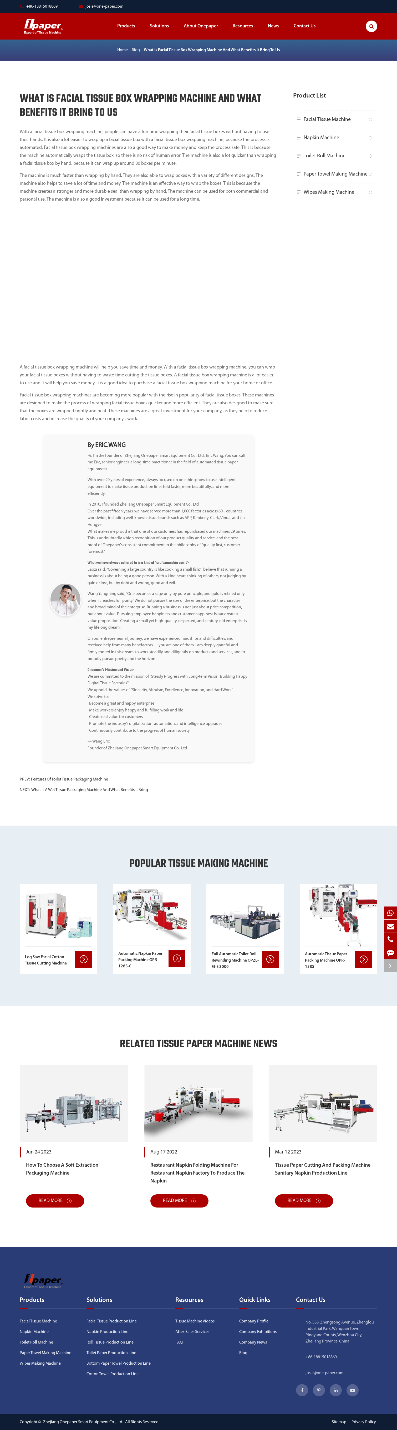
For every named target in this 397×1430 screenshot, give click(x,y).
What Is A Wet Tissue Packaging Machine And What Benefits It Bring (89, 790)
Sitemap (339, 1422)
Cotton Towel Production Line (112, 1374)
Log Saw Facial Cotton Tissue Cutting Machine (46, 960)
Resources (243, 32)
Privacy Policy (364, 1422)
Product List (309, 96)
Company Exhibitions (258, 1332)
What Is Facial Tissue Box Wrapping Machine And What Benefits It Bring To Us (212, 50)
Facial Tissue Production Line (111, 1321)
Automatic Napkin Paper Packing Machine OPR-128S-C (140, 960)
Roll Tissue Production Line (110, 1342)
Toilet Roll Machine (336, 156)
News (273, 32)
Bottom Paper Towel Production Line (118, 1363)
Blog (136, 50)
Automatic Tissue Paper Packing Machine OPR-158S (326, 960)
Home (122, 50)
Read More (55, 1200)
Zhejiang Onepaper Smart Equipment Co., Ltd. (83, 1422)
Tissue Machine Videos (195, 1321)
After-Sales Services (192, 1332)
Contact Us (305, 32)
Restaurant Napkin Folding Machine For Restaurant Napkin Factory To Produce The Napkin (197, 1173)
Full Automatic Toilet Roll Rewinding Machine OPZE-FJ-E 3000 (235, 960)
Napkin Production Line (107, 1332)
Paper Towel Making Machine (336, 174)
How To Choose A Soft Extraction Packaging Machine (62, 1169)
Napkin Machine (336, 138)
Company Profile (253, 1321)
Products (126, 32)
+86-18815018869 (321, 1357)
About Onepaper (201, 32)
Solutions (159, 32)
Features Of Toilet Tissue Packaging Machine (69, 779)
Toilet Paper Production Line (111, 1353)
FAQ (179, 1342)
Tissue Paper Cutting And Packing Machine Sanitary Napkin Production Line (322, 1169)
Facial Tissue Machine (336, 119)
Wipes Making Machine (336, 192)
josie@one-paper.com (101, 6)
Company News (253, 1342)
